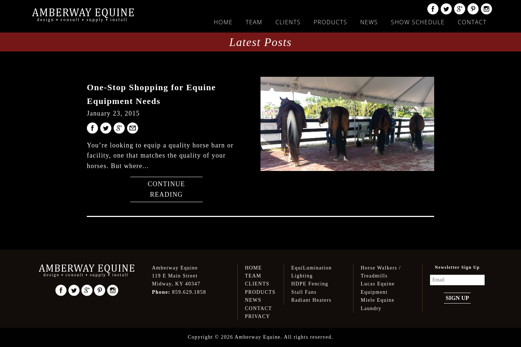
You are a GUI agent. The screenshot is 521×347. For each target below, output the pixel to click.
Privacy (257, 316)
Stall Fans (304, 292)
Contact (472, 22)
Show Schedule (417, 22)
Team (254, 22)
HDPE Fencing (309, 284)
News (369, 22)
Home (223, 22)
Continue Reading (166, 189)
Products (330, 22)
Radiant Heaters (311, 300)
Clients (288, 22)
